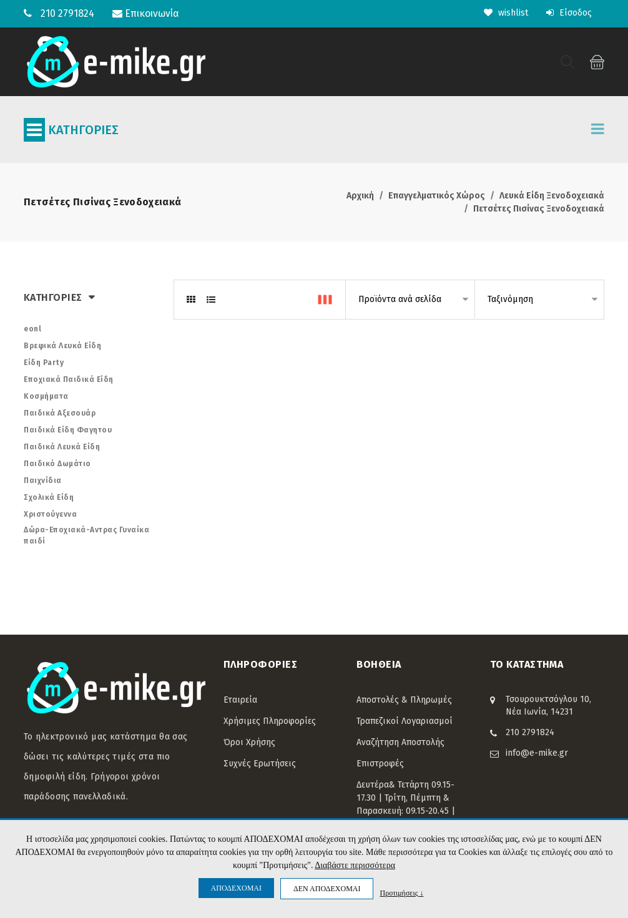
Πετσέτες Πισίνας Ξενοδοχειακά (538, 208)
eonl (32, 329)
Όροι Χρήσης (249, 742)
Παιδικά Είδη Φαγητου (68, 430)
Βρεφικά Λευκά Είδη (62, 345)
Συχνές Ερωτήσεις (259, 763)
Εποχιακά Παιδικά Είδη (69, 379)
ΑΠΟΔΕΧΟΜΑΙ (236, 888)
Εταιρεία (240, 700)
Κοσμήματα (46, 396)
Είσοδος (569, 12)
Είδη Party (44, 362)
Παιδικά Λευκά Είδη (62, 446)
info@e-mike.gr (537, 753)
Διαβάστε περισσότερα (355, 865)
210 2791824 (67, 13)
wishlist (506, 12)
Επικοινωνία (145, 13)
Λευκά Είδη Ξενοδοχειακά (551, 195)
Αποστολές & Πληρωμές (404, 700)
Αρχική (360, 195)
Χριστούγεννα (50, 514)
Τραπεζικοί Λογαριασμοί (404, 721)
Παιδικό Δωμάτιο (57, 463)
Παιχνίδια (43, 480)
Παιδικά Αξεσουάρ (60, 413)
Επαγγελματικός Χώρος (436, 195)
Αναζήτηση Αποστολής (400, 742)
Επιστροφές (380, 763)
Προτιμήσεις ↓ (401, 893)
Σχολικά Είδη (49, 497)
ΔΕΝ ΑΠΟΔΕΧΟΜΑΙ (326, 888)
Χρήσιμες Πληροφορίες (269, 721)
